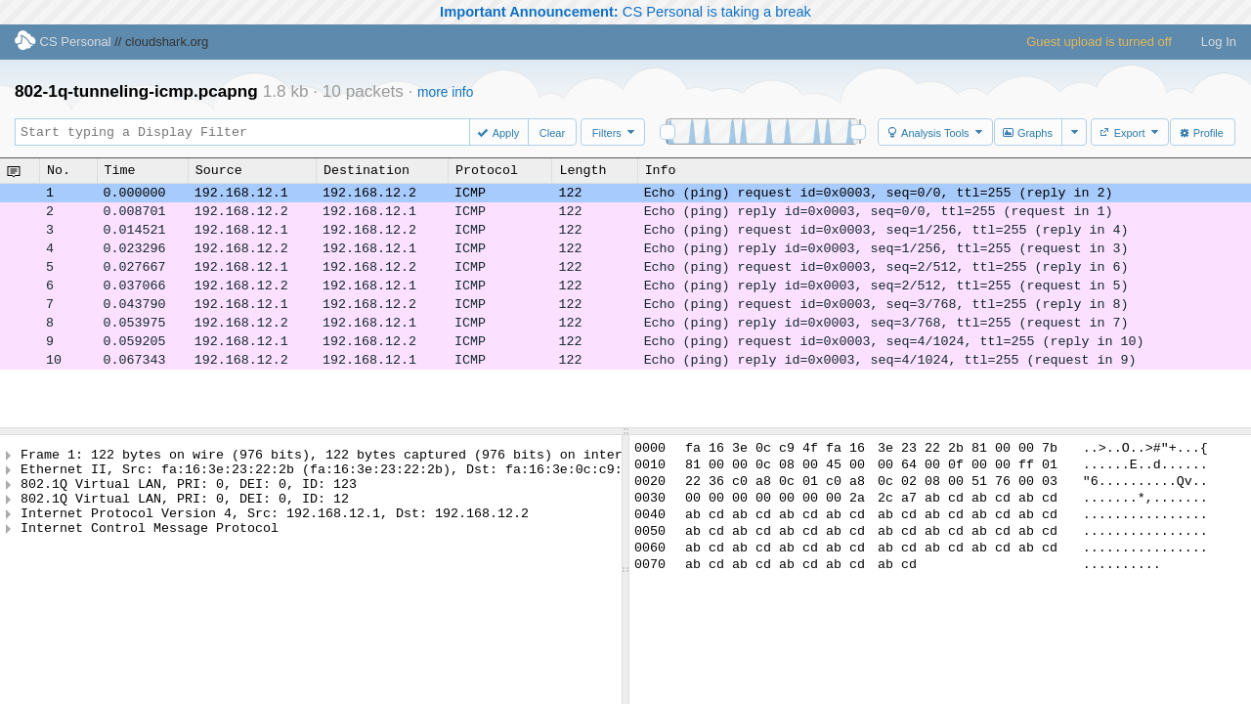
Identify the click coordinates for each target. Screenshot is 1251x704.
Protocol (486, 170)
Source (218, 170)
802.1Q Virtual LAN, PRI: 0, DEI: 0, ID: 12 (185, 509)
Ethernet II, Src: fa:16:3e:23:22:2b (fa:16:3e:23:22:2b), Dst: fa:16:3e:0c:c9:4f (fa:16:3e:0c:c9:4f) (408, 474)
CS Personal (63, 41)
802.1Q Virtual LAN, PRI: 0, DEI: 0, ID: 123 (189, 492)
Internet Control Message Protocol (150, 544)
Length (582, 170)
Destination (367, 170)
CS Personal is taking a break (625, 12)
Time (120, 170)
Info (660, 170)
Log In (1218, 41)
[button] (500, 132)
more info (445, 92)
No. (58, 170)
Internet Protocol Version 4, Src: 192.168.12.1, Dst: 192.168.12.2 (275, 527)
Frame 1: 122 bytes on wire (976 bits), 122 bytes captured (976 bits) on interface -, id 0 (368, 456)
